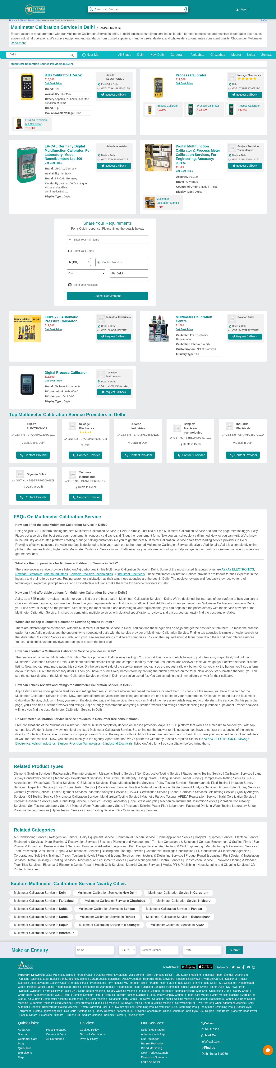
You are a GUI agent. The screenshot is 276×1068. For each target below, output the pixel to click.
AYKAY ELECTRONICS (238, 562)
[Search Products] (89, 5)
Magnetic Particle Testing (159, 789)
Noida (251, 47)
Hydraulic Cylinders (29, 983)
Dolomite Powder (114, 1007)
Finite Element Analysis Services (194, 780)
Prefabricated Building (68, 979)
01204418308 (210, 1022)
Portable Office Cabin (40, 979)
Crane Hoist (25, 987)
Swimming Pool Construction (153, 999)
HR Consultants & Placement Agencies (222, 843)
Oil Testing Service (40, 789)
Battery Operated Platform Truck (114, 1003)
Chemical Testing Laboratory (107, 793)
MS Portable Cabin (179, 975)
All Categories (55, 1031)
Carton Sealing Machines (105, 971)
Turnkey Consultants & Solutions (174, 834)
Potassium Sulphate (51, 1007)
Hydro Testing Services (67, 803)
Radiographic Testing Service (202, 766)
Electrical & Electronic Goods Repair (68, 857)
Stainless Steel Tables (44, 971)
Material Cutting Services (143, 857)
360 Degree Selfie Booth (214, 1003)
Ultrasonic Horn (118, 991)
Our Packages (150, 1031)
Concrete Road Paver (244, 1003)
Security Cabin (58, 975)
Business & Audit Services (62, 839)
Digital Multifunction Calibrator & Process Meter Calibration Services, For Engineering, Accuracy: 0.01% (198, 147)
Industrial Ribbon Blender (218, 967)
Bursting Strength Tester (87, 987)
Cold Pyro (192, 1003)
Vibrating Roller (163, 967)
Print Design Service (143, 839)
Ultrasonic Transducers (210, 991)
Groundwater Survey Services (239, 780)
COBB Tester (62, 987)
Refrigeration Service (63, 829)
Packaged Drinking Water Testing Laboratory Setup (221, 798)
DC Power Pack (235, 979)
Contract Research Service (32, 793)
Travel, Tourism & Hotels (78, 848)
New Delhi (157, 47)
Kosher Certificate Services (188, 784)
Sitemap (23, 1027)
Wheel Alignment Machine (230, 995)
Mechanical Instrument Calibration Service (188, 793)
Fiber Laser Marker (198, 987)
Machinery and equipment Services (102, 852)
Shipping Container (153, 979)
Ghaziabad (217, 47)
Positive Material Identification (149, 780)
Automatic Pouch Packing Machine (50, 995)
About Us (24, 1022)
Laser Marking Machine (60, 967)
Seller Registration (153, 1022)
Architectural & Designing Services (159, 848)
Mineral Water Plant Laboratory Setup (97, 798)
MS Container (227, 975)
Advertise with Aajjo (153, 1027)
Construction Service (199, 852)
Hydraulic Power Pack (56, 983)
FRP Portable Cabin (205, 975)
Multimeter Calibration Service (167, 193)
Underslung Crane (220, 983)
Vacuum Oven (198, 979)
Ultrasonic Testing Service (116, 766)
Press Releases (56, 1022)
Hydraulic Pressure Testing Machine (125, 987)
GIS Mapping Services (92, 775)
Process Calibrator (191, 68)
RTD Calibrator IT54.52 (63, 68)
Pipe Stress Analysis (143, 793)
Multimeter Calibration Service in (40, 885)
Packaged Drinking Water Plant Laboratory (155, 798)
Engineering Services (28, 834)
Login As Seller (150, 1054)
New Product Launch (154, 1045)
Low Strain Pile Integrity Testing (125, 771)
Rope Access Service (112, 780)
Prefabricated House (128, 979)
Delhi (140, 47)
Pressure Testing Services (31, 803)
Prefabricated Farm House (106, 975)
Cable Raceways (140, 991)
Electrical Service (247, 829)
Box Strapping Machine (74, 971)
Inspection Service (40, 780)
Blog (21, 1036)
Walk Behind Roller (140, 967)
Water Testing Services (165, 771)
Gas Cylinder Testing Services (136, 803)
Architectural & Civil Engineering (181, 839)
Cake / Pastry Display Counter (167, 987)
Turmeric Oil (72, 1007)
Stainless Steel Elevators (33, 975)
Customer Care (28, 1031)
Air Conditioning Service (30, 829)
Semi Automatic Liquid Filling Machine (96, 995)
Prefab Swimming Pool (93, 999)
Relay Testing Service (171, 775)
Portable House (78, 975)
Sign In (242, 5)
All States (124, 47)
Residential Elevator (188, 971)
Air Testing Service (221, 784)
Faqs (21, 1050)
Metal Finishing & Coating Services (52, 852)
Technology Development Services (78, 771)
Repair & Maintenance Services (77, 843)
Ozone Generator (173, 1003)
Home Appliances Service (174, 829)
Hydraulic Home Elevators (158, 971)
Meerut (236, 47)
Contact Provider (33, 447)
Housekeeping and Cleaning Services (223, 857)
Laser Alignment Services (69, 784)
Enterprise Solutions (154, 1050)
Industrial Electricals (131, 566)
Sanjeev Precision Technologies (91, 566)
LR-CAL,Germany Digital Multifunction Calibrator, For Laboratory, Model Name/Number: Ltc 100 (68, 145)
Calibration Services (238, 766)
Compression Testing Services (224, 771)
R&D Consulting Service (69, 793)
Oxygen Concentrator (148, 1003)
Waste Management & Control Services (155, 852)
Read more (18, 35)
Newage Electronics (28, 566)
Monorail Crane (43, 987)
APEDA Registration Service (197, 789)
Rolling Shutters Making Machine (153, 995)
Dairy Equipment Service (97, 829)
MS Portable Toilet (134, 975)
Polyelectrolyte (135, 1007)
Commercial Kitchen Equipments (62, 991)
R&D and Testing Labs (29, 13)
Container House (178, 979)
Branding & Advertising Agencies (104, 839)
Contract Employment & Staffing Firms (225, 834)
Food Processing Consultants (34, 843)
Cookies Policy (89, 1022)
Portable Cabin (84, 967)
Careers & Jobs (56, 1027)
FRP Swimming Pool (121, 999)
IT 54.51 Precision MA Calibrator (36, 114)
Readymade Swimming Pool (216, 999)
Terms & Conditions (92, 1027)
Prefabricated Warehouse (98, 979)
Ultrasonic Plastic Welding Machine (173, 991)
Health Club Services (109, 857)
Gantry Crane (241, 983)
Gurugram (177, 47)
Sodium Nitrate (28, 1007)
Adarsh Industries (56, 566)
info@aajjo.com (211, 1034)
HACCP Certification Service (147, 784)
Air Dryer (126, 995)
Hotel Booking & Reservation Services (71, 834)
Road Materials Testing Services (132, 775)
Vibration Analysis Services (107, 784)
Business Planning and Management (125, 834)
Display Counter (131, 971)
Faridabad (197, 47)
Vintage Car (85, 1003)
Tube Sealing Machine (187, 967)
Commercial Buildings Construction (169, 843)
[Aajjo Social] (233, 959)
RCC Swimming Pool (184, 999)
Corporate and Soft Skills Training (36, 848)
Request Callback (114, 87)
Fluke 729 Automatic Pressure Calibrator (61, 312)
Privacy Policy (89, 1031)
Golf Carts (70, 1003)
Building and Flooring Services (122, 843)
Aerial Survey (192, 771)
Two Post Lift (204, 995)
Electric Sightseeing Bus (47, 1003)
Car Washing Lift (185, 995)
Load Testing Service (99, 803)
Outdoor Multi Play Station (111, 967)
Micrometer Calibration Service (77, 789)
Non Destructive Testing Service (158, 766)
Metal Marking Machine (225, 987)
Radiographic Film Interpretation (75, 766)
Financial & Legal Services (116, 848)
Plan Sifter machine (95, 991)
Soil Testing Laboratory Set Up (48, 798)
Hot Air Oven (216, 979)
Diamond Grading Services (32, 766)
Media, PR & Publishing (179, 857)
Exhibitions (25, 1045)
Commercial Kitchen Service (135, 829)
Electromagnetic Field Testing (208, 775)
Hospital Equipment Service (214, 829)
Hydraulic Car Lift (212, 971)
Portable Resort (157, 975)
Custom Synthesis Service (32, 784)
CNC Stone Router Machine (88, 983)
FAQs (264, 13)
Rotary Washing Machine (122, 983)
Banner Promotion (152, 1036)
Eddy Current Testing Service (75, 780)
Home (12, 13)
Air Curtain (34, 991)
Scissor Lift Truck (235, 971)
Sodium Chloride (92, 1007)
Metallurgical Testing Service (119, 789)
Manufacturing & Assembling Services (231, 839)
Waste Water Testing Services (54, 775)
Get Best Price (53, 75)
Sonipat (266, 47)
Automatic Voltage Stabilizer (190, 983)
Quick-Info (24, 1040)
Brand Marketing (151, 1040)
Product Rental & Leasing (203, 848)
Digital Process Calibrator (66, 365)
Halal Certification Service (236, 789)
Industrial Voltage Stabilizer (155, 983)
